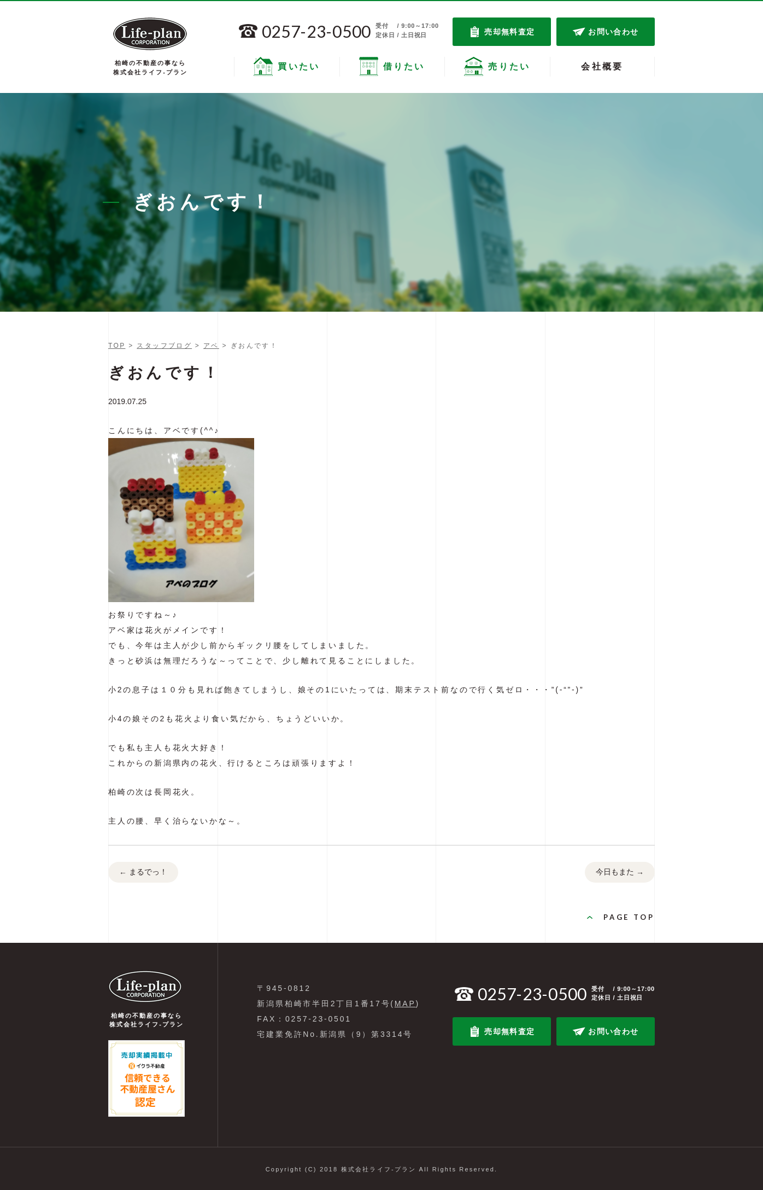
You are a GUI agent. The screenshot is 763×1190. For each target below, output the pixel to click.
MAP (405, 1003)
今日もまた (620, 872)
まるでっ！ (143, 872)
